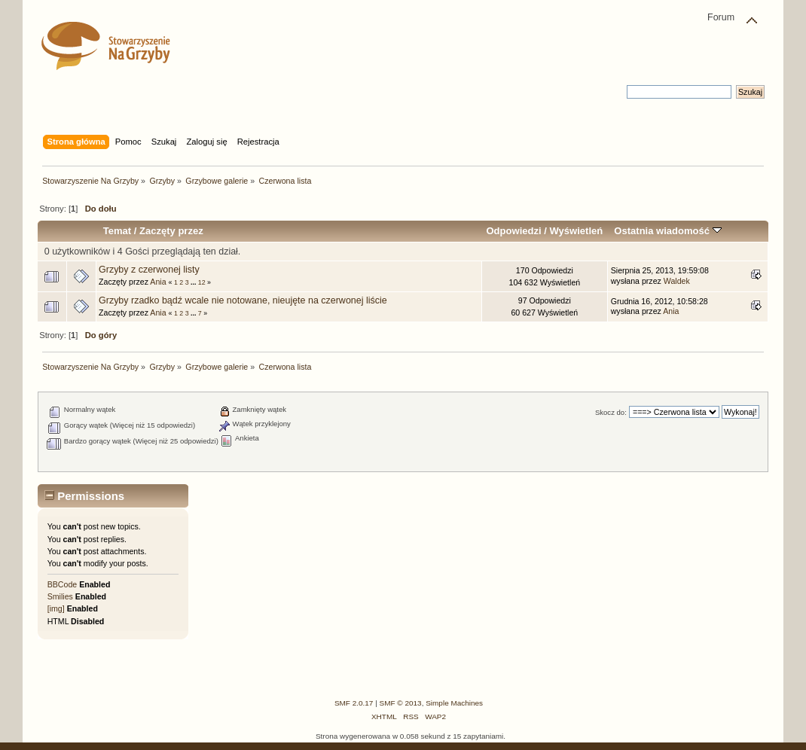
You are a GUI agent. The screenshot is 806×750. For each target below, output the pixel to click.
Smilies (60, 596)
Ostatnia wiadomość (667, 230)
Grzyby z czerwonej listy (149, 269)
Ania (158, 281)
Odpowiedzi (513, 230)
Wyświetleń (576, 230)
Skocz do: (611, 412)
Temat (117, 230)
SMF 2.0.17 (354, 703)
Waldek (677, 280)
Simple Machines (454, 703)
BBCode (62, 584)
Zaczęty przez (171, 230)
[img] (56, 608)
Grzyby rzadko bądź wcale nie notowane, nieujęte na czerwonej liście (243, 300)
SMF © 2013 (401, 703)
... (194, 282)
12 (202, 282)
